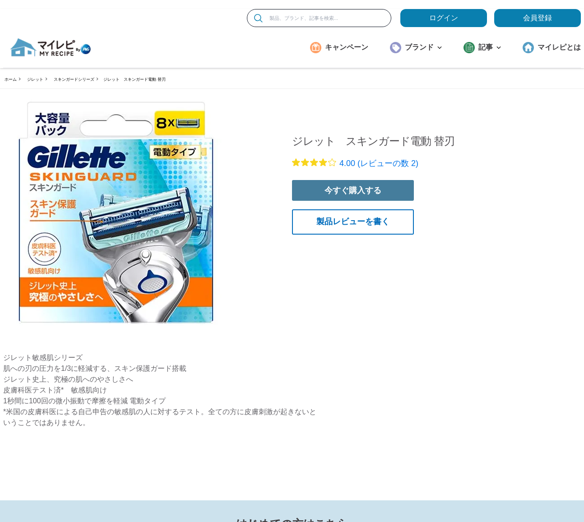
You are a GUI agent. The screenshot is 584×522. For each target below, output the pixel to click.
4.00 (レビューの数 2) (378, 163)
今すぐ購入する (352, 190)
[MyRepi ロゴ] (50, 47)
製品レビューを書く (352, 221)
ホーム (11, 79)
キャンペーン (346, 47)
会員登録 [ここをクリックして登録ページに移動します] (537, 18)
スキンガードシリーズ (74, 79)
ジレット (35, 79)
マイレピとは (559, 47)
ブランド (423, 47)
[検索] (258, 18)
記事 (489, 47)
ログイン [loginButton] (443, 18)
